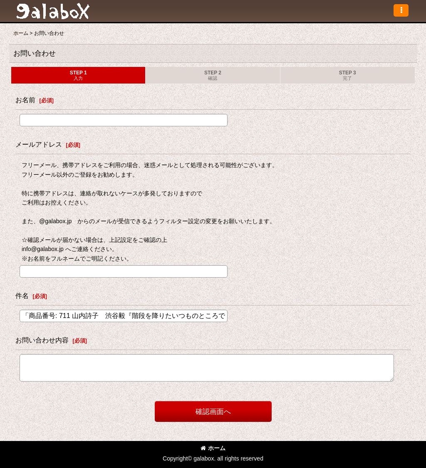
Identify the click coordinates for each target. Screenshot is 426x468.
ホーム (213, 448)
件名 (22, 295)
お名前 (25, 99)
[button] (401, 10)
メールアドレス (38, 144)
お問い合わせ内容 (42, 340)
